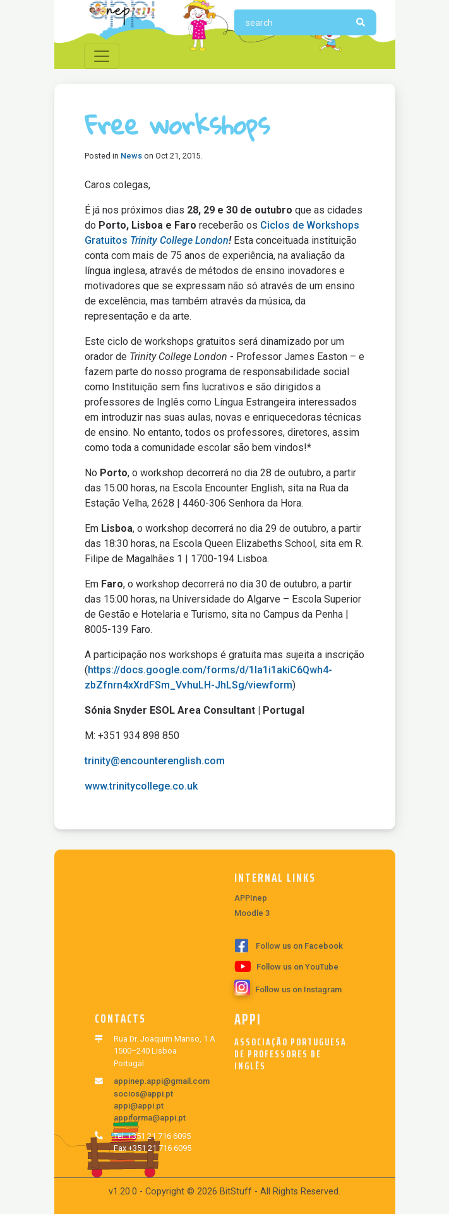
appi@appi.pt (139, 1105)
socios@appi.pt (143, 1093)
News (131, 155)
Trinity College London (179, 240)
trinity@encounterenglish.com (155, 761)
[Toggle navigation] (101, 56)
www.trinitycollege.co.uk (141, 786)
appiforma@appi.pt (150, 1117)
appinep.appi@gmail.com (162, 1081)
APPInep (250, 898)
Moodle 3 (252, 913)
